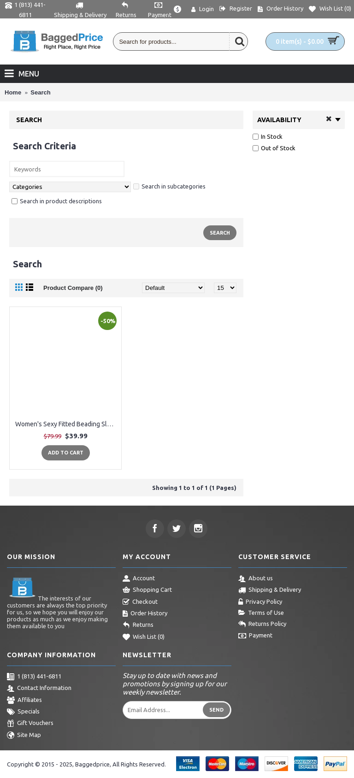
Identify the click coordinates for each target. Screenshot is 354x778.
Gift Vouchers (30, 723)
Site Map (24, 735)
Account (139, 579)
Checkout (140, 602)
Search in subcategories (169, 186)
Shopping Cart (147, 590)
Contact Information (39, 688)
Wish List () (144, 637)
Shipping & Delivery (269, 590)
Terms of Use (261, 613)
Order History (145, 614)
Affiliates (24, 700)
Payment (255, 636)
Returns (138, 625)
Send (216, 710)
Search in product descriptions (57, 201)
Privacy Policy (260, 602)
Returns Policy (262, 624)
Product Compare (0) (73, 287)
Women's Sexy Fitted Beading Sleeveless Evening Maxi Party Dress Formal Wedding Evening (67, 424)
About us (255, 579)
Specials (23, 712)
